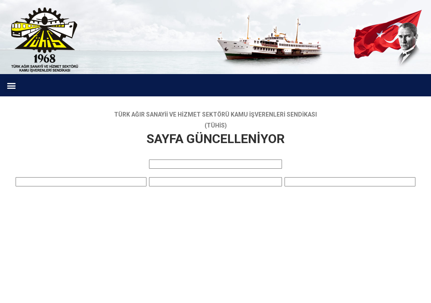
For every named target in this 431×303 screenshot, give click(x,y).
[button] (11, 85)
